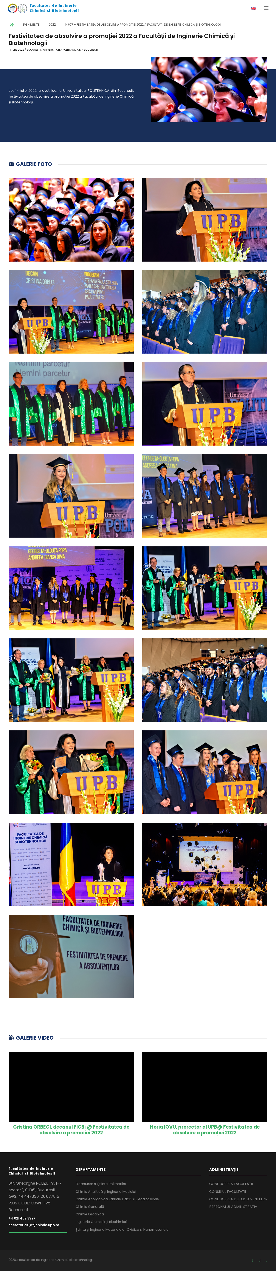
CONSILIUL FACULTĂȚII (227, 1191)
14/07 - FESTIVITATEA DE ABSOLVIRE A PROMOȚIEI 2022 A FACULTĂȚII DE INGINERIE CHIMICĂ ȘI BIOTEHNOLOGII (143, 24)
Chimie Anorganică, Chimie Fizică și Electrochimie (117, 1199)
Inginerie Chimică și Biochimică (101, 1221)
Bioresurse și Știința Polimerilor (101, 1183)
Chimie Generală (90, 1206)
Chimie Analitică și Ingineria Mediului (106, 1191)
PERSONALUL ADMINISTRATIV (233, 1206)
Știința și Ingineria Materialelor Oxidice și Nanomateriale (122, 1229)
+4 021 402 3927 (22, 1218)
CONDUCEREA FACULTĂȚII (231, 1183)
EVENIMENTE (31, 24)
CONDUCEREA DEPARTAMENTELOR (238, 1199)
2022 (52, 24)
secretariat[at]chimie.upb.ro (34, 1225)
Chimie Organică (90, 1214)
